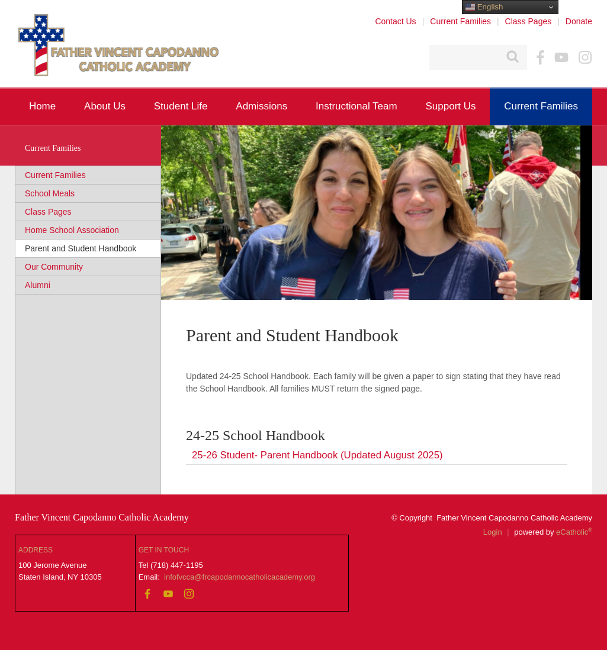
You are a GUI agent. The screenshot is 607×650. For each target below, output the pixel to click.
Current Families (460, 21)
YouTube (561, 57)
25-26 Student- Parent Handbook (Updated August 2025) (317, 455)
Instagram (585, 57)
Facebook (540, 57)
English (484, 7)
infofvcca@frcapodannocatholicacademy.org (239, 577)
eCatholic (574, 532)
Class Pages (528, 21)
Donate (579, 21)
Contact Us (395, 21)
